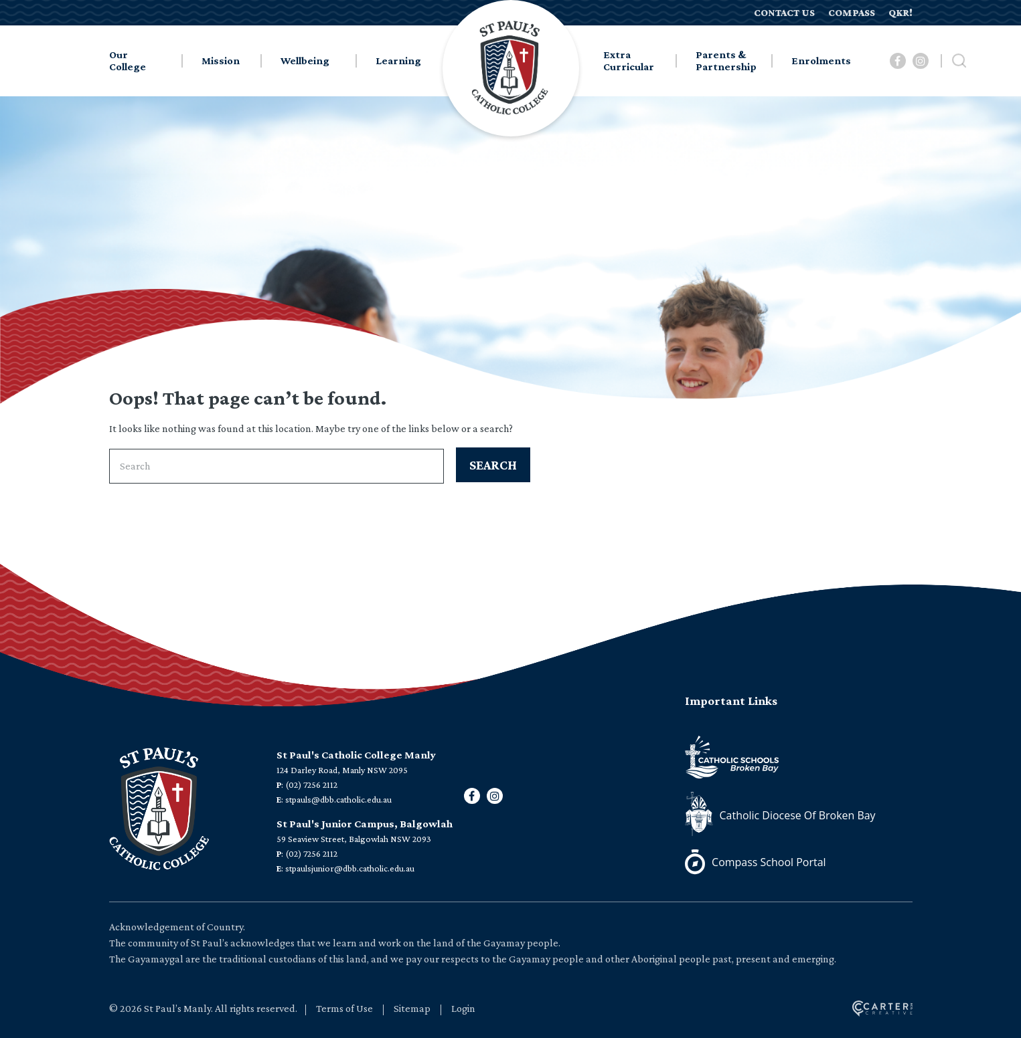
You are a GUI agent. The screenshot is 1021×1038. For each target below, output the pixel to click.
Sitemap (412, 1008)
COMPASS (851, 12)
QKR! (900, 12)
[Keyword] (276, 466)
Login (463, 1008)
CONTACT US (784, 12)
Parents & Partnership (726, 60)
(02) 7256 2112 (311, 784)
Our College (127, 60)
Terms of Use (344, 1008)
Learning (398, 60)
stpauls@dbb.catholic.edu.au (338, 799)
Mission (221, 60)
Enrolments (821, 60)
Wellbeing (305, 60)
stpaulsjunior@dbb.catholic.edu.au (349, 868)
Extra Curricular (628, 60)
